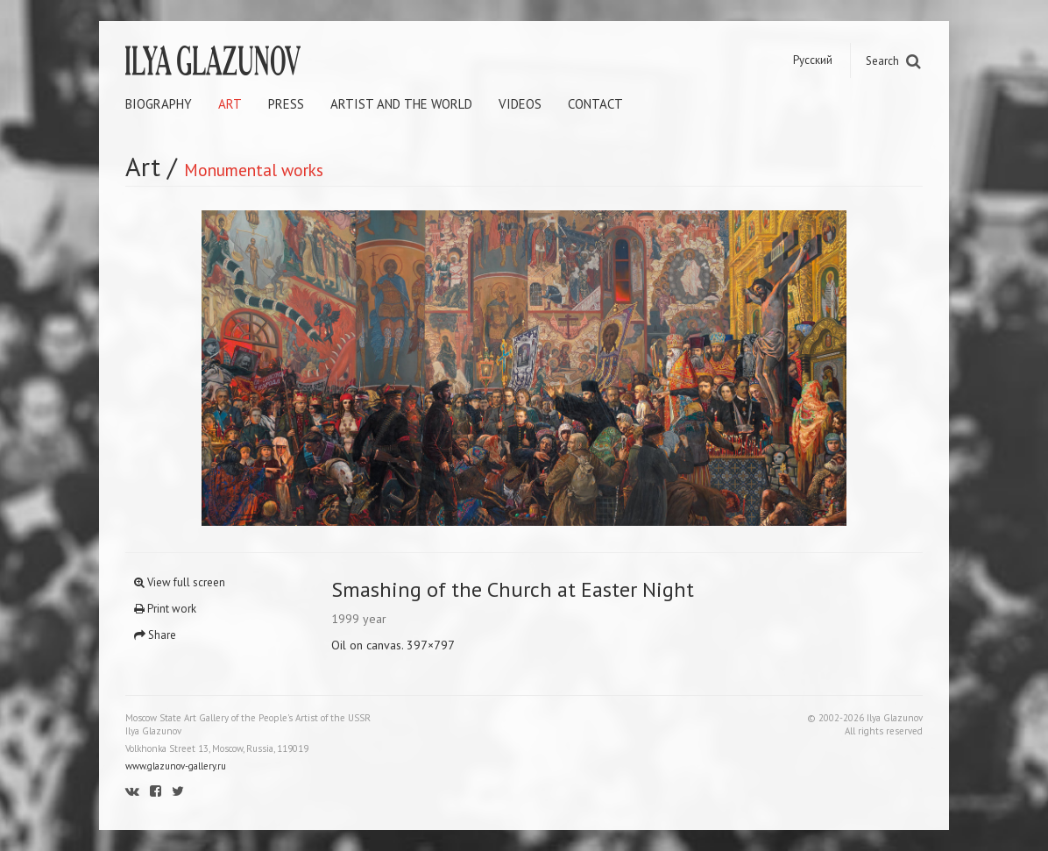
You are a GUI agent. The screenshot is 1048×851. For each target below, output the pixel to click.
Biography (158, 104)
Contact (595, 104)
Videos (520, 104)
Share (155, 635)
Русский (812, 60)
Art (230, 104)
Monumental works (253, 170)
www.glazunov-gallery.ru (175, 766)
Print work (165, 608)
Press (286, 104)
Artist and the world (401, 104)
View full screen (179, 582)
